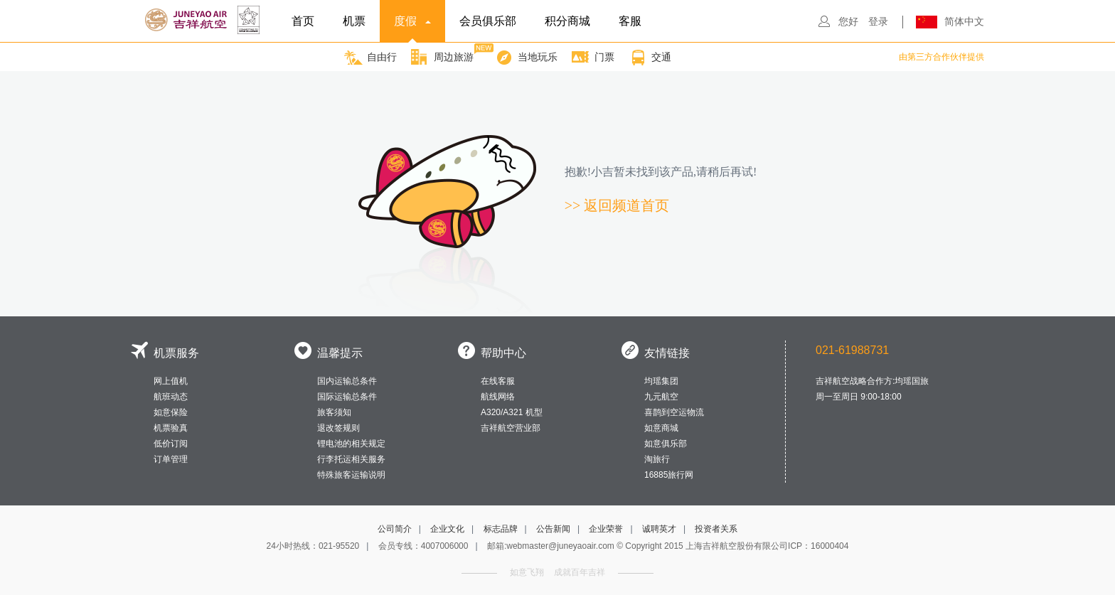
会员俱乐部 (487, 21)
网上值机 (171, 381)
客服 (630, 21)
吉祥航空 (204, 20)
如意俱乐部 (665, 444)
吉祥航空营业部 (510, 428)
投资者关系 (716, 529)
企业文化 (447, 529)
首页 (303, 21)
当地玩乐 (526, 57)
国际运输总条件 (347, 397)
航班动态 (171, 397)
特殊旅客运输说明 (351, 475)
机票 (354, 21)
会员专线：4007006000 (423, 546)
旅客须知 (334, 412)
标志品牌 (501, 529)
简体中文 (964, 21)
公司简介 (395, 529)
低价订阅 (171, 444)
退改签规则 (338, 428)
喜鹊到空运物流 (674, 412)
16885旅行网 (668, 475)
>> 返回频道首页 (617, 205)
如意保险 (171, 412)
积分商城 (567, 21)
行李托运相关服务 (351, 459)
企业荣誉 (606, 529)
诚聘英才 (659, 529)
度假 (412, 29)
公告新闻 (553, 529)
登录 (878, 21)
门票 (593, 57)
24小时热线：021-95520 (313, 546)
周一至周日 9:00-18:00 (859, 397)
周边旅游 (442, 54)
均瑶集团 (661, 381)
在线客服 (498, 381)
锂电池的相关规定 (351, 444)
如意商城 (661, 428)
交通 (650, 57)
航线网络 (498, 397)
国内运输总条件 (347, 381)
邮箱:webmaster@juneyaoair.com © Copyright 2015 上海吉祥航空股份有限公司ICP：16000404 (668, 546)
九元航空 (661, 397)
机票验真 (171, 428)
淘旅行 (657, 459)
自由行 (370, 57)
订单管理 (171, 459)
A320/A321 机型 (512, 412)
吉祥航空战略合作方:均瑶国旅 (872, 381)
